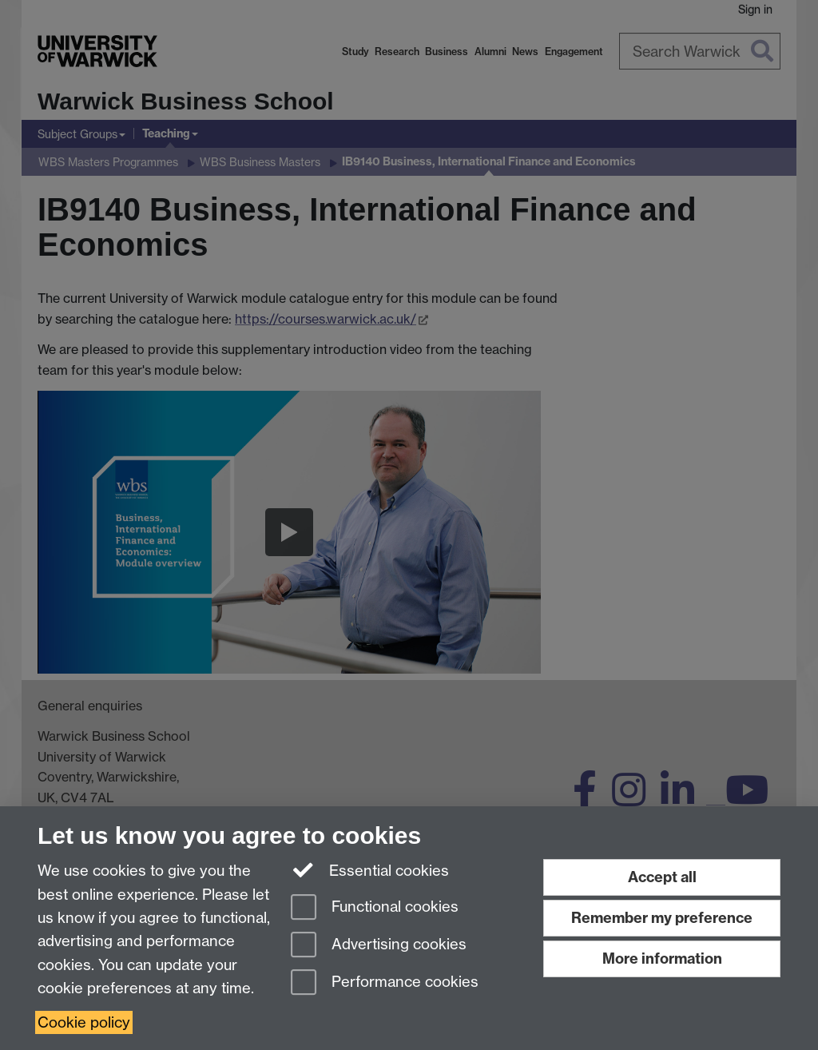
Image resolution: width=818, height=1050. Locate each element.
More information (662, 958)
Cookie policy (84, 1022)
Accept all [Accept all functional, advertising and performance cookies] (662, 877)
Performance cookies (384, 983)
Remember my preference (661, 918)
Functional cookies (375, 908)
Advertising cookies (379, 946)
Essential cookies (370, 869)
